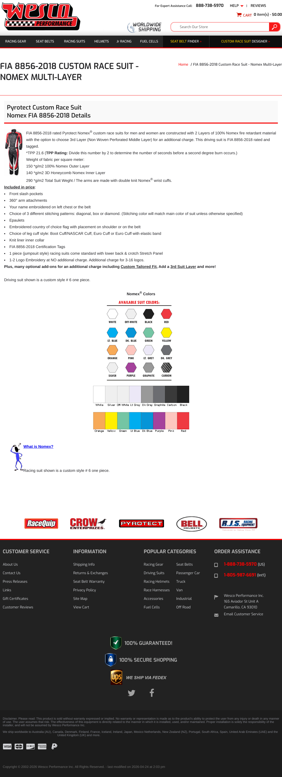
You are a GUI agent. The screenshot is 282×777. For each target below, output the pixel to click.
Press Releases (15, 581)
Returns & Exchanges (90, 573)
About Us (10, 564)
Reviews (258, 6)
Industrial (184, 599)
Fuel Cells (149, 41)
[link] (265, 751)
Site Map (80, 599)
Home (183, 64)
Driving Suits (154, 573)
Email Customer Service (243, 614)
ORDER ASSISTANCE (237, 551)
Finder (186, 41)
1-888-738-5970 (244, 564)
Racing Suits (74, 41)
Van (179, 590)
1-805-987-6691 (245, 575)
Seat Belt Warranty (88, 581)
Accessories (153, 599)
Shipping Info (84, 564)
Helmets (101, 41)
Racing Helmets (156, 581)
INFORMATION (89, 551)
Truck (180, 581)
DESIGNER (245, 41)
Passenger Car (188, 573)
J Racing (123, 41)
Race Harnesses (157, 590)
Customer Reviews (18, 607)
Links (7, 590)
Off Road (183, 607)
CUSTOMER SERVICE (26, 551)
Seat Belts (45, 41)
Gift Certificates (15, 599)
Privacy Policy (84, 590)
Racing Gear (15, 41)
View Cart (81, 607)
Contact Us (11, 573)
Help (237, 6)
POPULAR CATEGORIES (170, 551)
